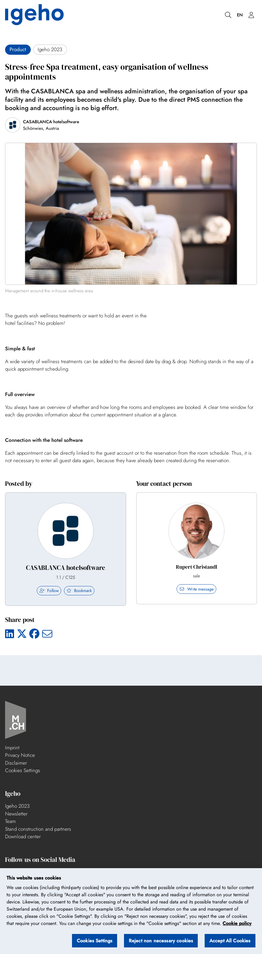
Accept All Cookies (230, 940)
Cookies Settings (22, 770)
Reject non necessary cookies (161, 940)
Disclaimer (16, 762)
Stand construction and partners (38, 829)
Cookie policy (237, 923)
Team (10, 821)
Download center (23, 836)
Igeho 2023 (17, 806)
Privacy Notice (20, 755)
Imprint (12, 747)
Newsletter (16, 813)
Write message (197, 589)
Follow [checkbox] (49, 591)
